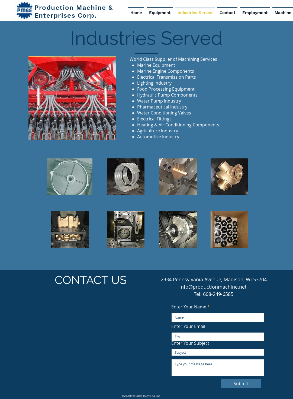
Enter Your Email (188, 326)
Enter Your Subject (190, 343)
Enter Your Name (188, 307)
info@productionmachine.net (213, 286)
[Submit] (241, 383)
